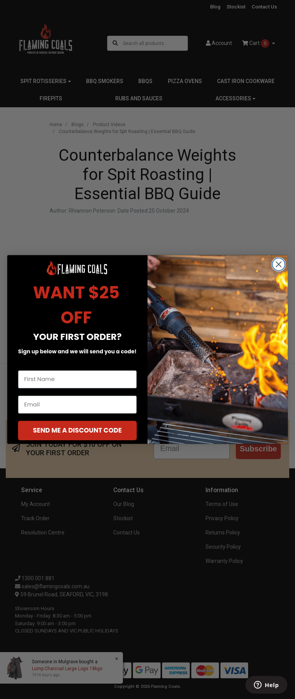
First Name (34, 363)
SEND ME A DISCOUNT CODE (77, 430)
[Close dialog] (278, 264)
